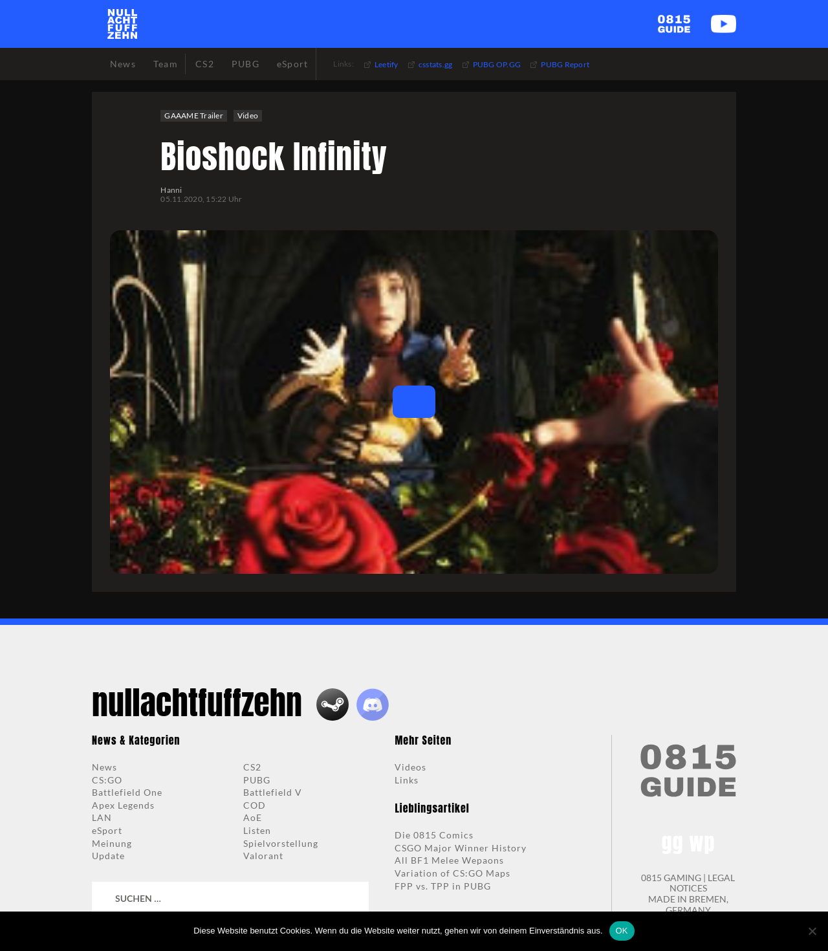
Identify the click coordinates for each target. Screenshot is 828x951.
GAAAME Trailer (193, 115)
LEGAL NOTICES (702, 883)
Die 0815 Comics (434, 834)
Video (247, 115)
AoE (252, 817)
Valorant (263, 855)
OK (622, 930)
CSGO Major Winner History (461, 847)
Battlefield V (272, 792)
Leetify (386, 64)
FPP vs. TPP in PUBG (443, 885)
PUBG (256, 779)
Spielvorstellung (280, 843)
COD (254, 805)
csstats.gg (436, 64)
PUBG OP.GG (497, 64)
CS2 (252, 766)
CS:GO (107, 779)
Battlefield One (127, 792)
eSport (107, 830)
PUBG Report (565, 64)
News (104, 766)
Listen (257, 830)
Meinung (112, 843)
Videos (410, 766)
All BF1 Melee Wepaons (449, 860)
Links (407, 779)
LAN (102, 817)
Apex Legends (123, 805)
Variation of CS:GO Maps (452, 873)
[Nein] (811, 930)
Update (108, 855)
